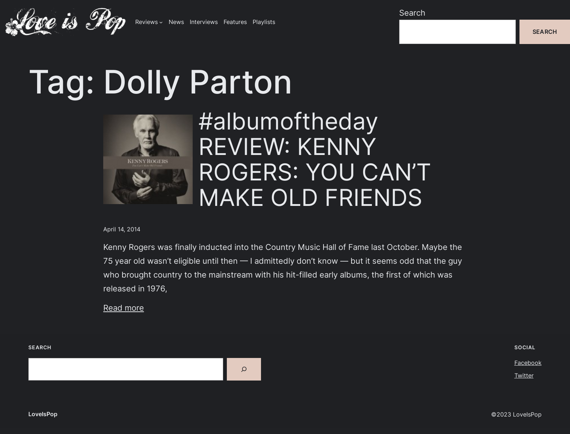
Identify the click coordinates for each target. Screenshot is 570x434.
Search (412, 12)
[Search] (244, 369)
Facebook (528, 362)
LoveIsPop (42, 414)
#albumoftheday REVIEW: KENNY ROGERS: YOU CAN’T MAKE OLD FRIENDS (314, 159)
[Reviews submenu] (161, 22)
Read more (123, 307)
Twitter (524, 375)
